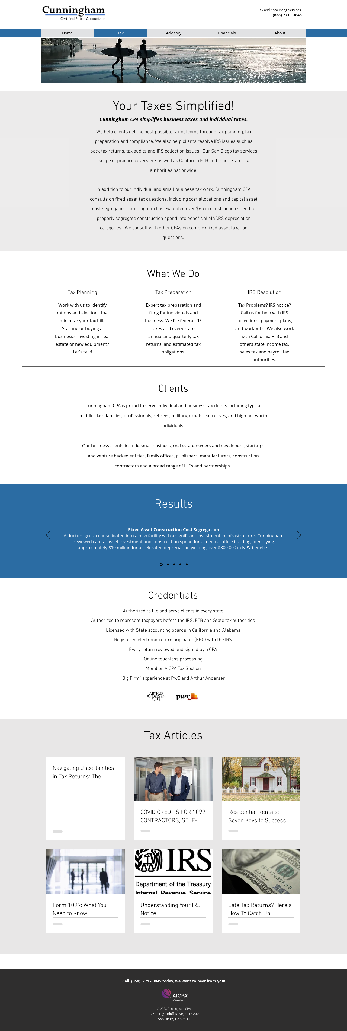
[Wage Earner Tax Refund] (187, 564)
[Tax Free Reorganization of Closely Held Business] (174, 564)
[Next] (298, 535)
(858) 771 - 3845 (146, 980)
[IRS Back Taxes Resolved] (180, 564)
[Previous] (48, 535)
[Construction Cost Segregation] (161, 564)
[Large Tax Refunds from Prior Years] (168, 564)
